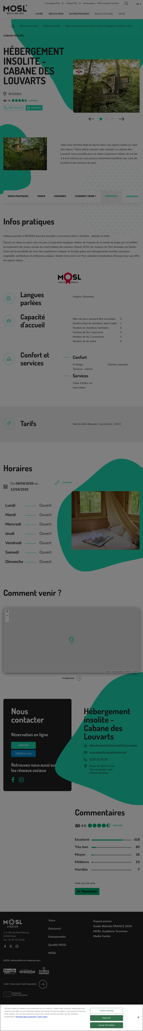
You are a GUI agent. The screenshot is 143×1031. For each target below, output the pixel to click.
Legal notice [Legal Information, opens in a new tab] (42, 1018)
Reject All (106, 1020)
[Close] (138, 1019)
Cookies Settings (107, 1012)
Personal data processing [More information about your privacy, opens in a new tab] (26, 1018)
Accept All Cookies (107, 1027)
